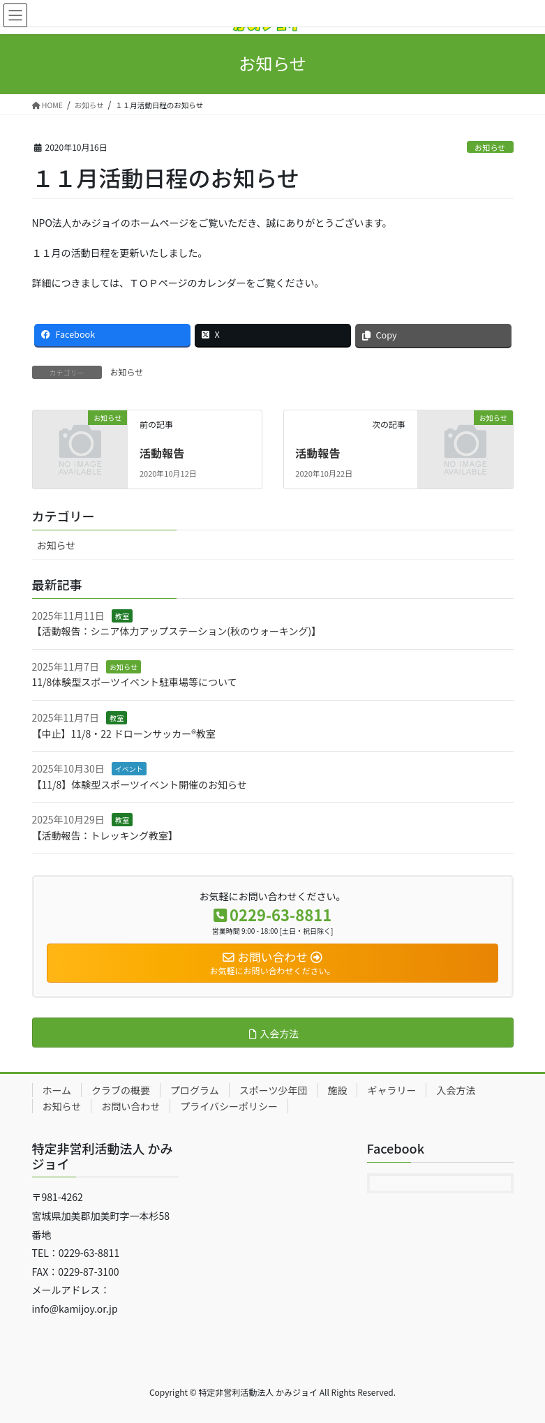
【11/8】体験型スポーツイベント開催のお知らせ (139, 784)
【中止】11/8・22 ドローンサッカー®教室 (124, 733)
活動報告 (162, 453)
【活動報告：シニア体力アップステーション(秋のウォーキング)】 (177, 631)
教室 (122, 616)
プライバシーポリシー (229, 1106)
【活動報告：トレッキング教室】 (105, 835)
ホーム (57, 1090)
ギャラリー (391, 1090)
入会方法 (455, 1090)
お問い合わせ (130, 1106)
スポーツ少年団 (273, 1090)
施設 (337, 1090)
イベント (129, 768)
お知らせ (490, 147)
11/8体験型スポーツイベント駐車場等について (134, 682)
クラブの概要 (120, 1090)
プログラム (194, 1090)
